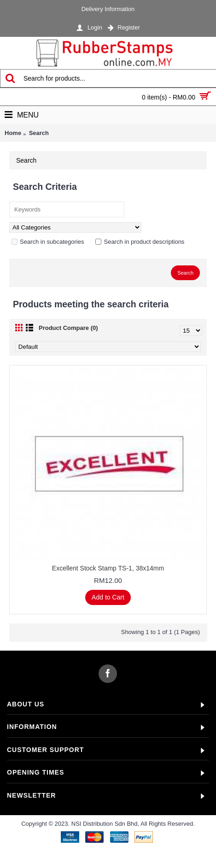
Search (39, 132)
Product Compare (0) (68, 327)
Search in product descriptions (139, 241)
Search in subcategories (48, 241)
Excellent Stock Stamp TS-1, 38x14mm (108, 568)
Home (13, 132)
